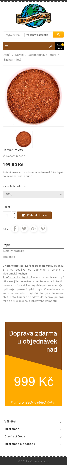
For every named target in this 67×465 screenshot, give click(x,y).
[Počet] (7, 215)
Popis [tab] (7, 245)
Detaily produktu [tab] (14, 251)
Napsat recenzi (14, 156)
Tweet (24, 228)
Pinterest (42, 228)
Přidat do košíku (34, 215)
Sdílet (14, 228)
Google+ (33, 228)
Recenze (9, 256)
